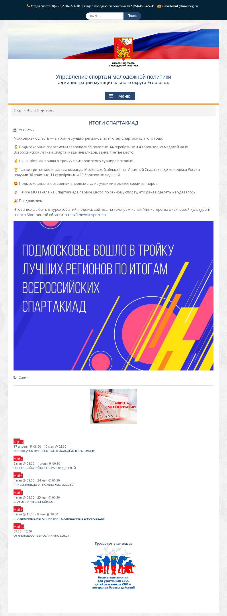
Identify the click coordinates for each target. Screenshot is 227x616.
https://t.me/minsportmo (85, 214)
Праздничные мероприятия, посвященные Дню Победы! (59, 518)
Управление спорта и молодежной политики (113, 76)
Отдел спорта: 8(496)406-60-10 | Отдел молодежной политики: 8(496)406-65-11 (93, 6)
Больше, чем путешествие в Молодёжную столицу (54, 451)
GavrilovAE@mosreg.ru (180, 6)
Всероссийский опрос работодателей (45, 468)
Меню (119, 96)
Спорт (23, 377)
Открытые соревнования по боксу (41, 536)
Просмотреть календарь (113, 543)
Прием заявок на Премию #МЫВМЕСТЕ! (44, 485)
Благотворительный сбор (34, 502)
